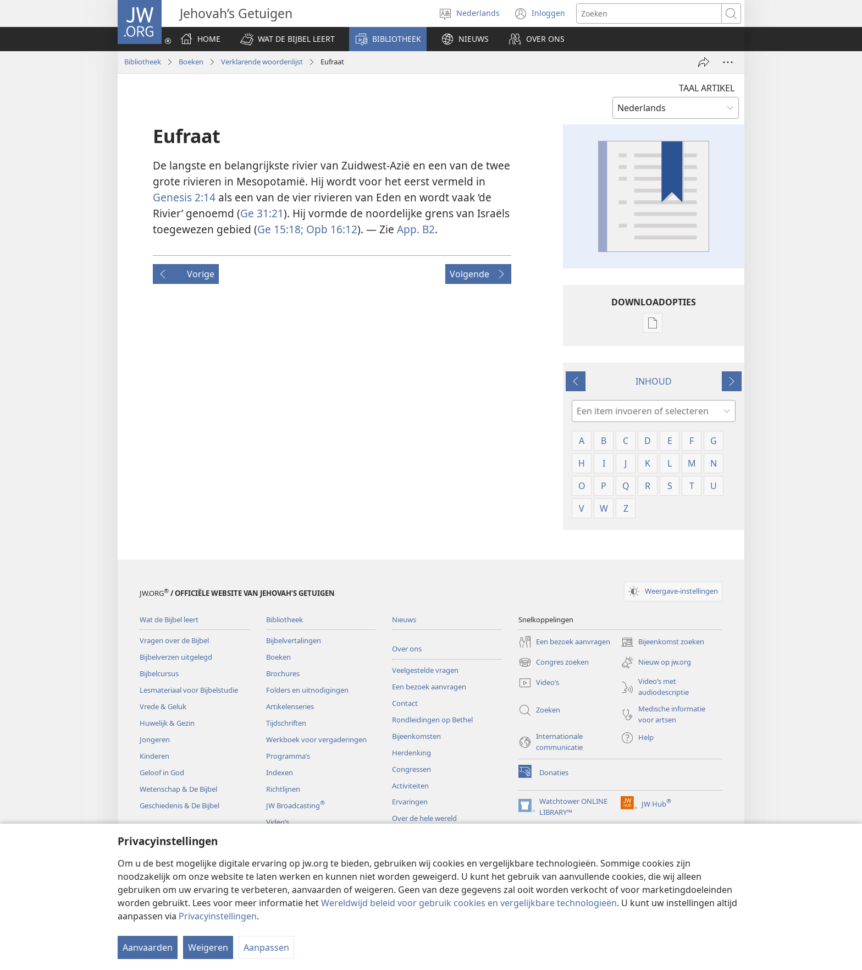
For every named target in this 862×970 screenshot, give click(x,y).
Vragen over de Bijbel (174, 640)
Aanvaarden (148, 947)
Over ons (407, 649)
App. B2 (416, 229)
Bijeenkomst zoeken (662, 642)
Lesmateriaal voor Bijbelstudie (189, 690)
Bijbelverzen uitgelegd (176, 657)
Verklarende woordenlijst (262, 62)
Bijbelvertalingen (293, 640)
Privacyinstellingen (218, 916)
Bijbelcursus (159, 673)
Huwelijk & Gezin (167, 723)
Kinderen (154, 756)
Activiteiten (410, 786)
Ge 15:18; (280, 229)
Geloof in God (162, 772)
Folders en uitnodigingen (307, 690)
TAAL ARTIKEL (706, 88)
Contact (405, 703)
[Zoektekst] (649, 13)
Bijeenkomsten (416, 736)
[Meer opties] (728, 62)
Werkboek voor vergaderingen (316, 739)
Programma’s (288, 756)
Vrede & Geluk (163, 706)
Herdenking (411, 753)
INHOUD (654, 381)
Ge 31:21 (262, 213)
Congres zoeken (553, 662)
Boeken (191, 62)
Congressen (411, 769)
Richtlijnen (283, 789)
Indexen (279, 772)
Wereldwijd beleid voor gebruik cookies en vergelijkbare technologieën (469, 903)
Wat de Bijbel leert (169, 619)
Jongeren (155, 739)
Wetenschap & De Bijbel (178, 789)
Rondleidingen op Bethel (432, 720)
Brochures (283, 673)
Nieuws (404, 619)
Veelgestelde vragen (425, 670)
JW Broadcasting (295, 805)
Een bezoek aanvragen (429, 687)
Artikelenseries (290, 706)
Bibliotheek (142, 62)
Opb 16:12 (330, 229)
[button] (287, 39)
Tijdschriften (286, 723)
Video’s (277, 822)
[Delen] (704, 62)
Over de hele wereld (424, 818)
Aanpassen (266, 947)
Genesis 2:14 (184, 197)
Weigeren (208, 947)
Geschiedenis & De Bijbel (179, 805)
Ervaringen (410, 802)
